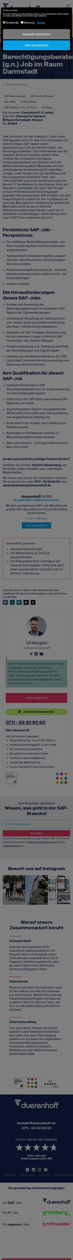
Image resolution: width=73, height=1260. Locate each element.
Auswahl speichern (36, 34)
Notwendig (11, 22)
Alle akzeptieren (36, 45)
